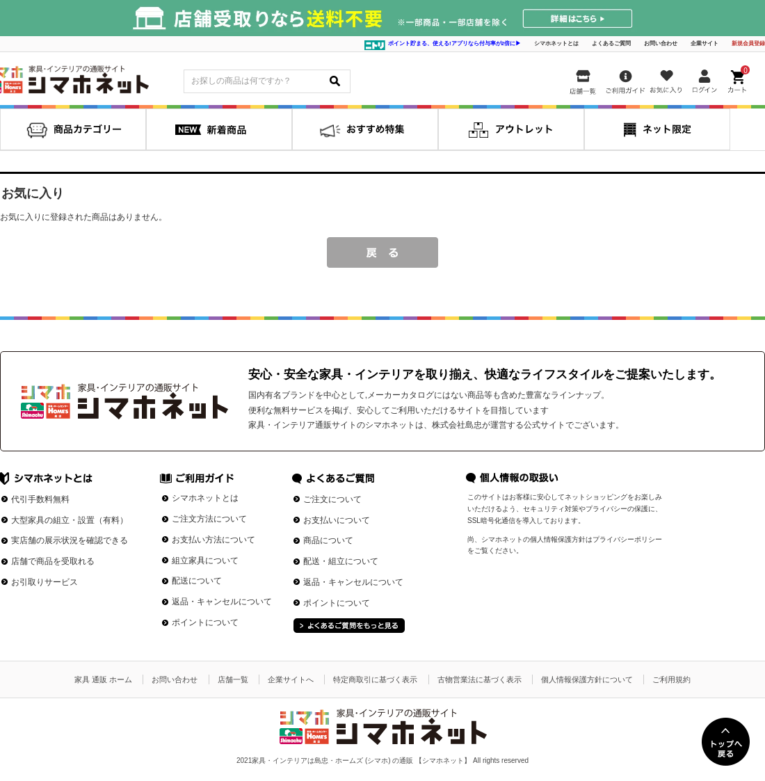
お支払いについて (336, 520)
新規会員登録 (748, 43)
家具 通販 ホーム (103, 679)
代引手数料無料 (40, 499)
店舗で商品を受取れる (53, 561)
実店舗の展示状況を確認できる (69, 540)
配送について (197, 581)
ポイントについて (205, 622)
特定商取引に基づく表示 (375, 679)
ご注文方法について (209, 519)
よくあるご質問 (611, 43)
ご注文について (332, 499)
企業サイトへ (291, 679)
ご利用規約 (671, 679)
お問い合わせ (660, 43)
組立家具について (205, 560)
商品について (328, 540)
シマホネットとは (556, 43)
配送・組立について (340, 561)
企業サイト (704, 43)
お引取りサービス (44, 582)
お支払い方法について (213, 540)
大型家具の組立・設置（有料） (69, 520)
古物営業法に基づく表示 (479, 679)
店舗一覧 (233, 679)
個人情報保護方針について (587, 679)
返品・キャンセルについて (222, 601)
